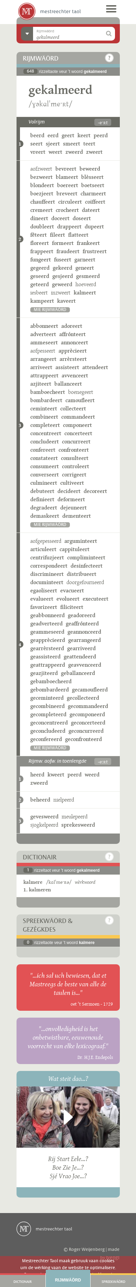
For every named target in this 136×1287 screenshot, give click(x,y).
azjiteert (40, 384)
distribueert (81, 574)
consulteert (74, 458)
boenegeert (80, 392)
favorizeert (43, 607)
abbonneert (44, 326)
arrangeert (43, 359)
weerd (92, 775)
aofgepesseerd (45, 541)
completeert (45, 425)
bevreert (65, 169)
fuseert (62, 260)
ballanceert (68, 384)
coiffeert (95, 202)
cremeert (41, 210)
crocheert (67, 210)
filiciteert (71, 607)
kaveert (66, 301)
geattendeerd (80, 657)
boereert (67, 185)
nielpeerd (63, 800)
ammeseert (44, 342)
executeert (95, 599)
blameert (67, 177)
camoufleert (80, 400)
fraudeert (68, 251)
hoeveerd (85, 284)
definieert (42, 499)
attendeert (95, 367)
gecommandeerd (88, 706)
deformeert (71, 499)
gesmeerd (88, 276)
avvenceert (75, 375)
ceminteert (43, 408)
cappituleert (75, 549)
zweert (94, 152)
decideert (69, 491)
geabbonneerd (47, 615)
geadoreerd (81, 615)
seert (36, 144)
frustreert (95, 251)
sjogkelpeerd (44, 825)
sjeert (53, 144)
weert (55, 152)
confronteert (74, 450)
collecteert (73, 408)
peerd (101, 135)
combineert (44, 417)
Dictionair (22, 1282)
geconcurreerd (86, 731)
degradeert (43, 508)
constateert (44, 458)
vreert (37, 152)
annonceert (74, 342)
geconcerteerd (88, 723)
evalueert (41, 599)
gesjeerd (62, 276)
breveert (66, 193)
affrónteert (72, 334)
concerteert (78, 433)
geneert (84, 268)
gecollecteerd (83, 698)
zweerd (74, 152)
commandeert (78, 417)
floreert (39, 243)
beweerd (90, 169)
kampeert (42, 301)
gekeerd (62, 268)
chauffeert (42, 202)
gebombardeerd (49, 690)
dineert (39, 218)
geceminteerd (47, 698)
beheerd (40, 800)
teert (89, 144)
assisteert (67, 367)
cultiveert (72, 483)
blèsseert (92, 177)
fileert (57, 235)
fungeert (40, 260)
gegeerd (40, 268)
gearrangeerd (84, 640)
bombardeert (46, 400)
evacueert (72, 590)
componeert (77, 425)
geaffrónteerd (82, 624)
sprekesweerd (78, 825)
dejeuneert (73, 508)
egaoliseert (43, 590)
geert (68, 135)
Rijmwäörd (68, 1280)
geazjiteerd (44, 673)
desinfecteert (87, 566)
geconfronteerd (83, 739)
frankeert (88, 243)
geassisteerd (45, 657)
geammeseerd (47, 632)
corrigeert (74, 475)
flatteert (78, 235)
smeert (71, 144)
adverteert (43, 334)
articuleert (43, 549)
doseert (82, 218)
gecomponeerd (87, 714)
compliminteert (86, 557)
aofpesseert (42, 351)
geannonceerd (84, 632)
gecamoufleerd (90, 690)
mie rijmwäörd (50, 309)
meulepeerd (74, 817)
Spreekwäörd (113, 1282)
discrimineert (47, 574)
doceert (60, 218)
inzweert (61, 293)
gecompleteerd (48, 714)
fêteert (38, 235)
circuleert (70, 202)
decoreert (95, 491)
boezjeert (41, 193)
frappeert (41, 251)
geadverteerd (46, 624)
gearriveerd (81, 648)
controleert (75, 466)
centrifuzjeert (47, 557)
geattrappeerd (47, 665)
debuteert (42, 491)
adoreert (71, 326)
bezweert (41, 177)
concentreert (45, 433)
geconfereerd (46, 739)
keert (84, 135)
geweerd (62, 284)
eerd (53, 135)
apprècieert (73, 351)
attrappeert (44, 375)
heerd (37, 775)
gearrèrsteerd (47, 648)
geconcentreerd (49, 723)
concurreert (76, 442)
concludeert (44, 442)
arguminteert (80, 541)
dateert (91, 210)
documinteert (46, 582)
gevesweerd (44, 817)
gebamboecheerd (51, 681)
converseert (44, 475)
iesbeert (39, 293)
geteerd (39, 284)
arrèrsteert (73, 359)
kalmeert (85, 293)
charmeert (93, 193)
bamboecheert (47, 392)
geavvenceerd (84, 665)
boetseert (92, 185)
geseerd (39, 276)
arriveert (41, 367)
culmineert (43, 483)
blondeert (42, 185)
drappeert (69, 226)
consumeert (44, 466)
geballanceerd (78, 673)
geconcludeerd (47, 731)
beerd (37, 135)
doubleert (42, 226)
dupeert (94, 226)
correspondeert (48, 566)
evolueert (68, 599)
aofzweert (41, 169)
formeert (63, 243)
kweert (56, 775)
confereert (42, 450)
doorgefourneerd (85, 582)
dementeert (76, 516)
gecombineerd (47, 706)
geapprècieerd (47, 640)
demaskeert (44, 516)
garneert (84, 260)
